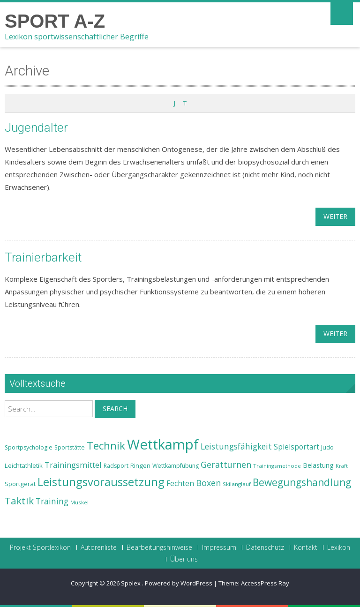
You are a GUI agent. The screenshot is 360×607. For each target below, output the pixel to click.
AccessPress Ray (265, 583)
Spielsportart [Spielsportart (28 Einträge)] (296, 447)
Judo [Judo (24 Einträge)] (327, 447)
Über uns (184, 559)
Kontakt (305, 547)
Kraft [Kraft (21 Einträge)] (342, 466)
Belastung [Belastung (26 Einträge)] (318, 465)
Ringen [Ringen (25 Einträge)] (140, 465)
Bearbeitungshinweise (159, 547)
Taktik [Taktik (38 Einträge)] (19, 500)
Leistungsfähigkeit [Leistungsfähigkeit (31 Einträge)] (236, 446)
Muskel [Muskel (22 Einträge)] (79, 502)
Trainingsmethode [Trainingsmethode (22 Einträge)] (277, 465)
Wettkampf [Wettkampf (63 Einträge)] (163, 444)
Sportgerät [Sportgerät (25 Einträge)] (20, 484)
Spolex (131, 583)
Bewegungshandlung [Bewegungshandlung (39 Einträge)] (302, 482)
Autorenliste (99, 547)
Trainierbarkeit (43, 257)
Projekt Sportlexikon (40, 547)
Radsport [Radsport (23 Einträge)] (116, 466)
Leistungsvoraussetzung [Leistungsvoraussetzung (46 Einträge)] (101, 481)
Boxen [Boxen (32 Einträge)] (208, 482)
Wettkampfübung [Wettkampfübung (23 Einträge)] (175, 466)
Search (115, 408)
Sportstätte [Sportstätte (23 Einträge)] (69, 447)
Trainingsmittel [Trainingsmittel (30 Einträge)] (73, 464)
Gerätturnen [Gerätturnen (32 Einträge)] (226, 464)
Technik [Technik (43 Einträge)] (106, 445)
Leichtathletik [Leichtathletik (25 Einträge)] (24, 465)
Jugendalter (36, 127)
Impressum (219, 547)
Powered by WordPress (178, 583)
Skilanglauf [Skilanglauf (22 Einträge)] (237, 483)
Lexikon (338, 547)
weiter (335, 216)
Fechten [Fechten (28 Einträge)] (180, 483)
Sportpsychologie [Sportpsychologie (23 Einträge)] (28, 447)
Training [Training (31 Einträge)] (52, 501)
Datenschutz (265, 547)
